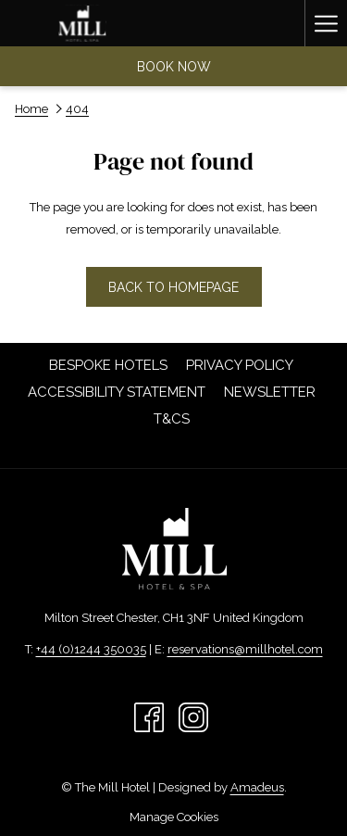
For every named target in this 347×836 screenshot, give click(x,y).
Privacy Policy (239, 365)
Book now (174, 66)
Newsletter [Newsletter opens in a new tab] (272, 392)
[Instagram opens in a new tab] (193, 716)
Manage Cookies (174, 817)
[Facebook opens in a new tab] (149, 716)
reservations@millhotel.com (245, 649)
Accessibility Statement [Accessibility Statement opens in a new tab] (119, 392)
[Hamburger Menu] (325, 23)
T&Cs (172, 419)
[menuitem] (108, 365)
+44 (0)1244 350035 (91, 649)
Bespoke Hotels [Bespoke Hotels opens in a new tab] (110, 365)
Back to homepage (173, 287)
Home (31, 109)
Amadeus (257, 787)
